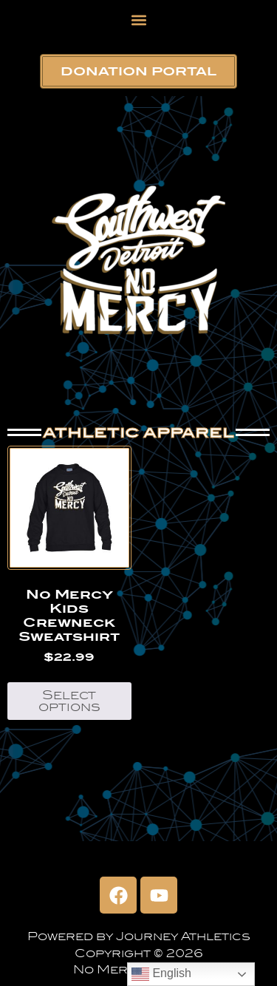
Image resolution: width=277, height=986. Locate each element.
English (161, 974)
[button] (138, 19)
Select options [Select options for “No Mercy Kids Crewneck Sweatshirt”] (69, 701)
